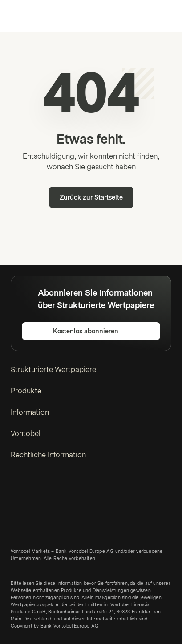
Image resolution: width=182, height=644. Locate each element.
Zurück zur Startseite (91, 197)
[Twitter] (30, 487)
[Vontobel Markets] (35, 16)
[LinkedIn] (16, 487)
